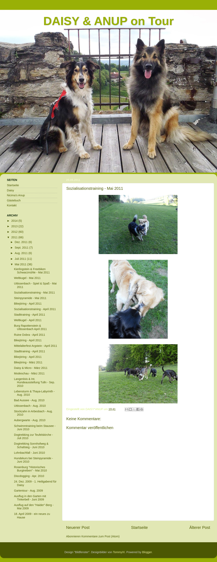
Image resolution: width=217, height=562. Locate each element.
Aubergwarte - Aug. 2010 (29, 420)
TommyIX (119, 552)
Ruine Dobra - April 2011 (29, 334)
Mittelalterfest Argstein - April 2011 (35, 345)
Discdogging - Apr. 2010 (29, 476)
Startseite (139, 527)
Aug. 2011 (22, 253)
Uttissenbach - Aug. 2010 (30, 405)
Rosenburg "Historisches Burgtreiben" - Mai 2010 (30, 469)
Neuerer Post (78, 527)
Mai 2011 (21, 264)
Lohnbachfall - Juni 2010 (29, 452)
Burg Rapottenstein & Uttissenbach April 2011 (30, 327)
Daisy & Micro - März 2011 (31, 367)
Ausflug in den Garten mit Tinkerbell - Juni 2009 (30, 498)
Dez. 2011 (22, 242)
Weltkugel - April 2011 (28, 320)
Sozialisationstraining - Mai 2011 (34, 292)
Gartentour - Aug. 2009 (28, 490)
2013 (14, 226)
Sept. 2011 (22, 247)
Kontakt (12, 205)
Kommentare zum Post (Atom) (100, 536)
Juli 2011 (21, 258)
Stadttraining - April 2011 (29, 314)
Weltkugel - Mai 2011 (27, 278)
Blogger (147, 552)
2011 (14, 237)
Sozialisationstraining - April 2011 (35, 309)
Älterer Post (199, 527)
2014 (14, 220)
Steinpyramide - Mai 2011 (30, 298)
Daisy (10, 190)
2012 (14, 231)
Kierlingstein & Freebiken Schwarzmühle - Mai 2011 (32, 270)
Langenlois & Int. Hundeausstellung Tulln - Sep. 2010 (34, 382)
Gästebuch (14, 200)
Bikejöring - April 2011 (28, 303)
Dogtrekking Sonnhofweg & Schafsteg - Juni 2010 (31, 445)
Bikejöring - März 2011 (28, 362)
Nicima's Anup (16, 195)
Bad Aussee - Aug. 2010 (29, 400)
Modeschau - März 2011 (29, 373)
